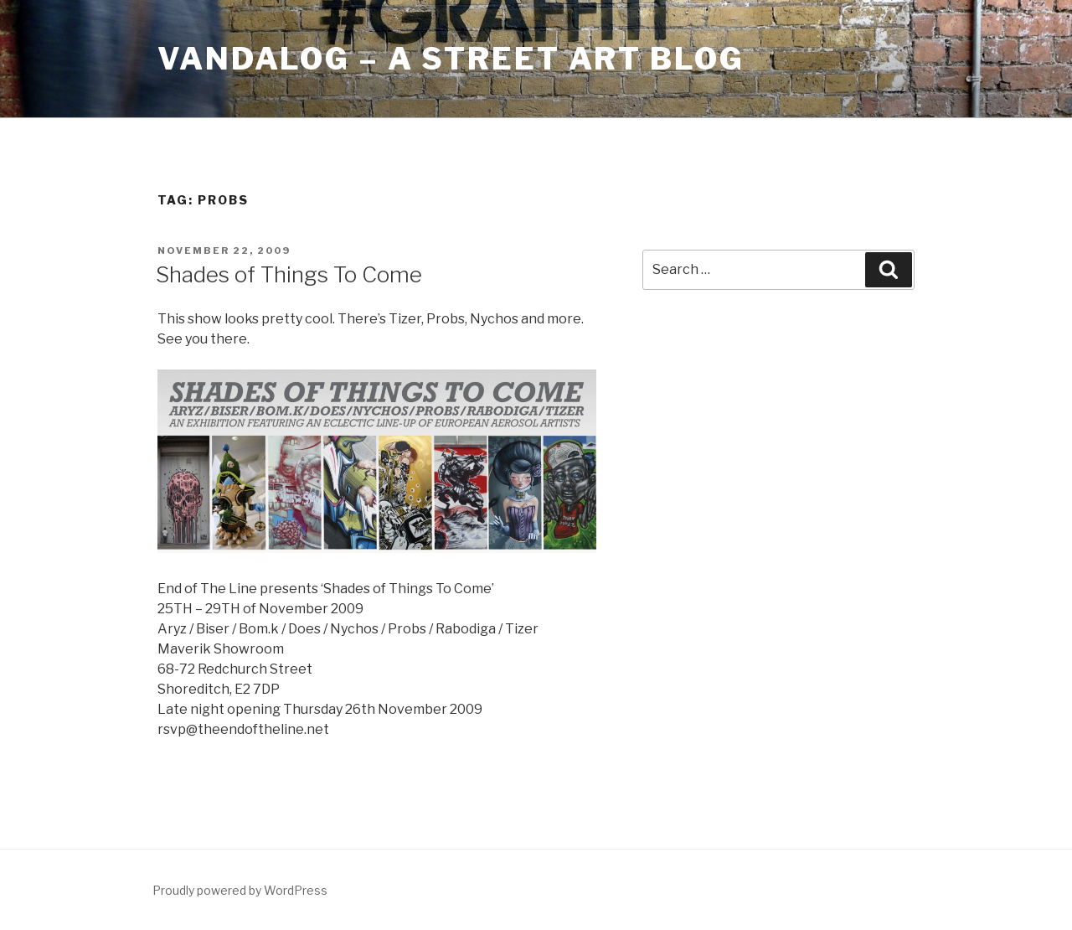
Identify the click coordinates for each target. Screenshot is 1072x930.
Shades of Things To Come (289, 274)
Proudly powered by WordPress (239, 890)
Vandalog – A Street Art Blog (451, 58)
